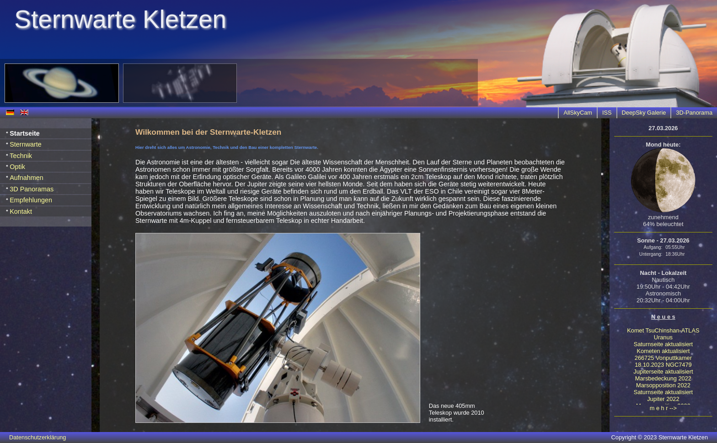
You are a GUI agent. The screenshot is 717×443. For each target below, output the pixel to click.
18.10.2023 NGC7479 (663, 364)
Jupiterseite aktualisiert (663, 371)
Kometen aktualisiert (663, 351)
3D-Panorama (694, 112)
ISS (607, 112)
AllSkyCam (577, 112)
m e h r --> (663, 408)
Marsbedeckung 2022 (663, 378)
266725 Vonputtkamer (663, 357)
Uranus (663, 337)
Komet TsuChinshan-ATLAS (663, 330)
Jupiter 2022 (663, 399)
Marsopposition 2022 (663, 385)
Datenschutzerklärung (37, 437)
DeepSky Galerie (644, 112)
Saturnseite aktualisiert (663, 344)
